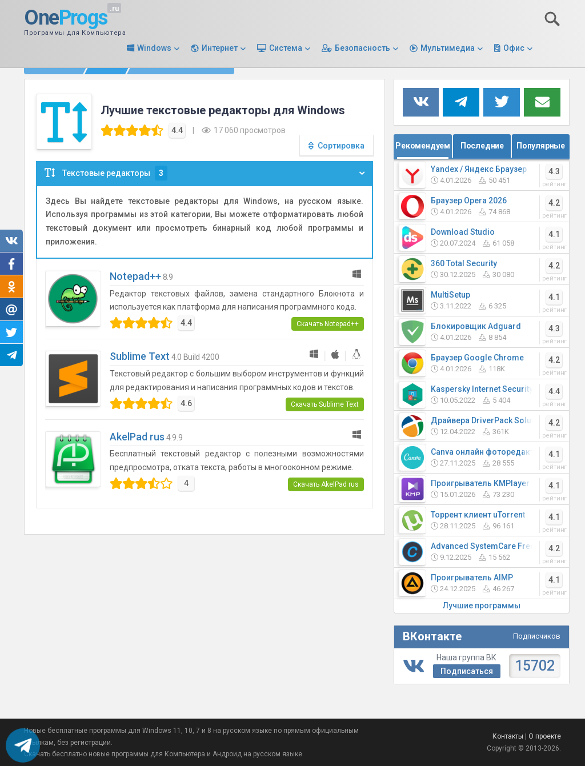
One (65, 18)
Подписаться (466, 671)
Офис (513, 48)
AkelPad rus (137, 437)
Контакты (507, 736)
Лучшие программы (481, 605)
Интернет (220, 48)
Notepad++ (135, 276)
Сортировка (341, 145)
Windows (154, 48)
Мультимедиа (447, 48)
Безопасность (362, 48)
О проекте (544, 736)
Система (285, 48)
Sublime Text (140, 356)
